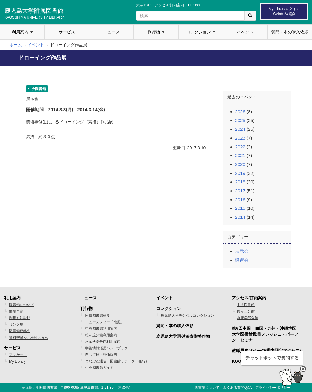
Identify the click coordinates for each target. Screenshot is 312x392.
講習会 (241, 260)
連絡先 (123, 387)
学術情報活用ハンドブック (106, 348)
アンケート (18, 355)
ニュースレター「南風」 (104, 322)
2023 (240, 137)
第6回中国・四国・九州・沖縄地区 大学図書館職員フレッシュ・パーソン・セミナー (265, 334)
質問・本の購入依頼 (289, 32)
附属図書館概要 (97, 315)
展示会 (241, 251)
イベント (245, 32)
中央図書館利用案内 (101, 329)
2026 (240, 111)
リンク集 (16, 324)
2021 (240, 155)
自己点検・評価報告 (101, 355)
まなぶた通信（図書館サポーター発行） (117, 361)
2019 (240, 173)
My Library (17, 361)
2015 (240, 208)
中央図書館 (246, 305)
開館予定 (16, 311)
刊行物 (154, 32)
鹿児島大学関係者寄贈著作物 (183, 336)
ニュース (111, 32)
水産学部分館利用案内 (103, 342)
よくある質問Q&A (237, 387)
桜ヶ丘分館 (246, 311)
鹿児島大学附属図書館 (34, 12)
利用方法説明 (19, 318)
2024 (240, 129)
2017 (240, 190)
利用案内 (20, 32)
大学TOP (143, 5)
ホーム (15, 44)
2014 (240, 217)
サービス (67, 32)
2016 (240, 199)
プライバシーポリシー (273, 387)
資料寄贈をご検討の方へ (28, 338)
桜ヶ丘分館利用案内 (101, 335)
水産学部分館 (247, 318)
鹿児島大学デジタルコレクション (187, 315)
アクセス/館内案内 (169, 5)
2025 (240, 120)
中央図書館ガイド (99, 368)
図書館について (21, 305)
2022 (240, 146)
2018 (240, 181)
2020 (240, 164)
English (194, 5)
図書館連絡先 (19, 331)
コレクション (198, 32)
